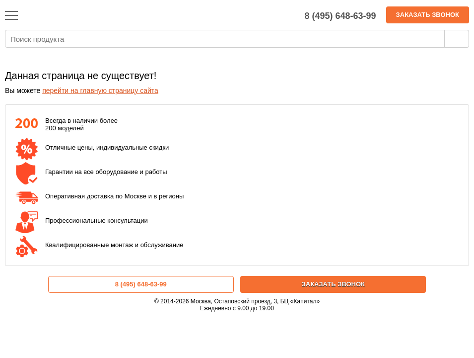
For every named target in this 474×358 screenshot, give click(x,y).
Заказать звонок (427, 14)
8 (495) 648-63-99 (141, 284)
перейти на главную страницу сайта (100, 90)
